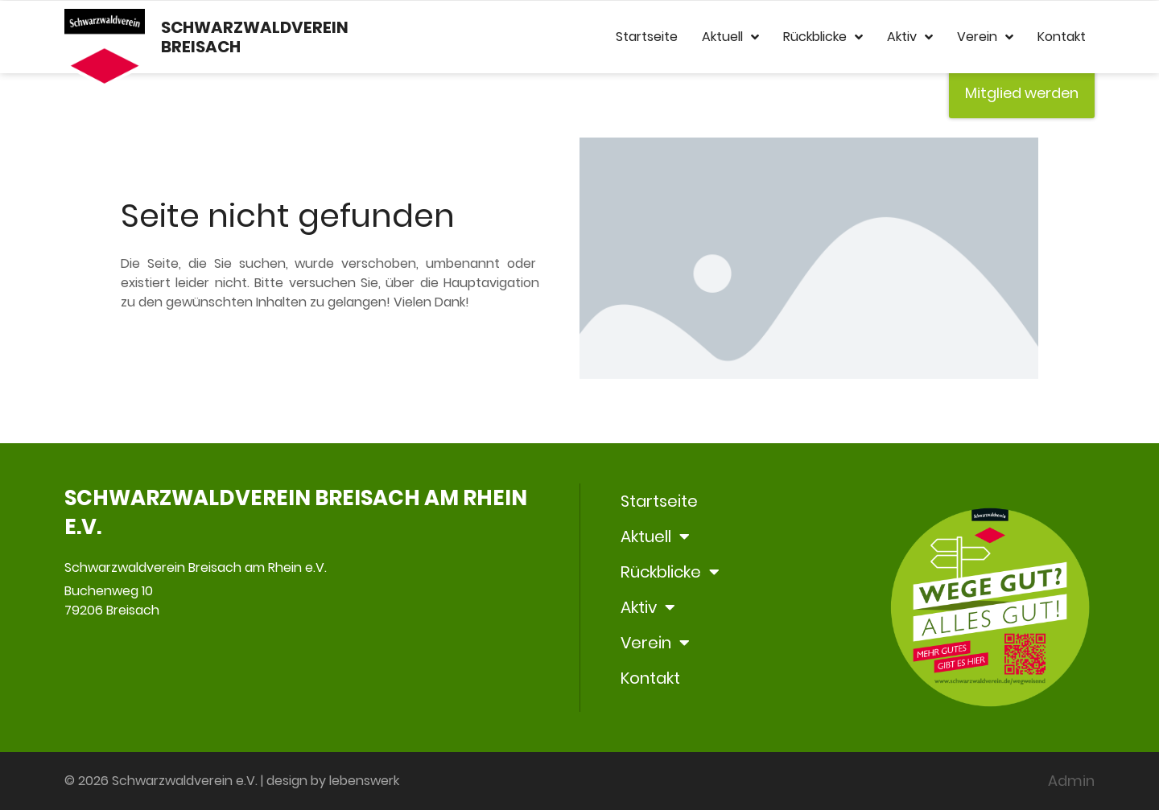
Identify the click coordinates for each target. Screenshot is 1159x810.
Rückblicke (823, 37)
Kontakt (1061, 36)
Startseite (647, 36)
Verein (985, 37)
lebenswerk (364, 780)
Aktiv (910, 37)
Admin (1071, 781)
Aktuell (730, 37)
